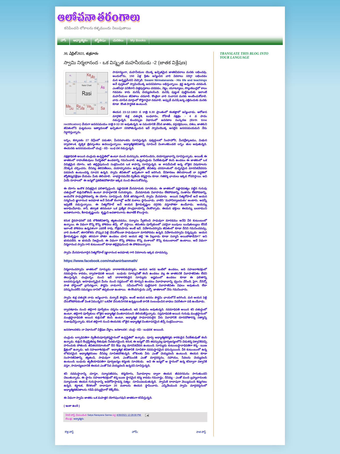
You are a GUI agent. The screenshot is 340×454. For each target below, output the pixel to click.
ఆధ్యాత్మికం (80, 40)
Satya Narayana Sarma (99, 415)
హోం (63, 40)
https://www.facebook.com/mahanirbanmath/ (100, 261)
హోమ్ (135, 431)
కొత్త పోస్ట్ (69, 431)
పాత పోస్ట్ (201, 431)
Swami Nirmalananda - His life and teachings (175, 80)
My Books (138, 40)
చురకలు (118, 40)
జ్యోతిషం (100, 40)
